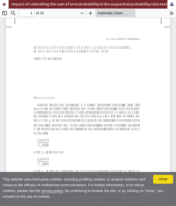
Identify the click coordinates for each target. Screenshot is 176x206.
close (163, 179)
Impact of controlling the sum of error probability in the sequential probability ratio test (89, 4)
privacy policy (52, 191)
